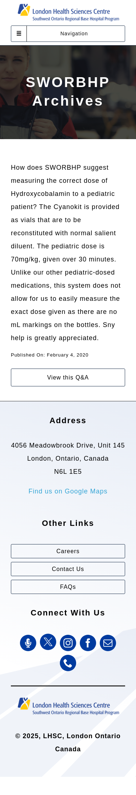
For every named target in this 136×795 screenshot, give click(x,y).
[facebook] (88, 643)
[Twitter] (48, 642)
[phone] (68, 663)
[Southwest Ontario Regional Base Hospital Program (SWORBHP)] (68, 697)
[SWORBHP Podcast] (28, 643)
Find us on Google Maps (67, 491)
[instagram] (68, 643)
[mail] (108, 643)
